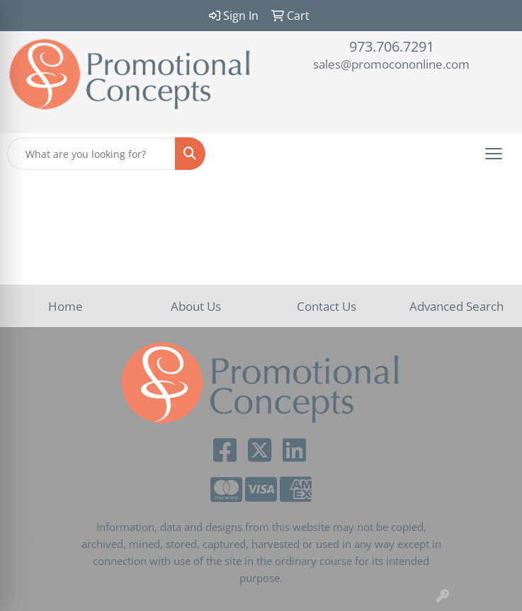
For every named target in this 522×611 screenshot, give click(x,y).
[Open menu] (494, 153)
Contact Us (326, 305)
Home (65, 305)
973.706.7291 (391, 46)
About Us (196, 305)
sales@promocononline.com (391, 63)
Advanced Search (456, 305)
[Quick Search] (91, 153)
